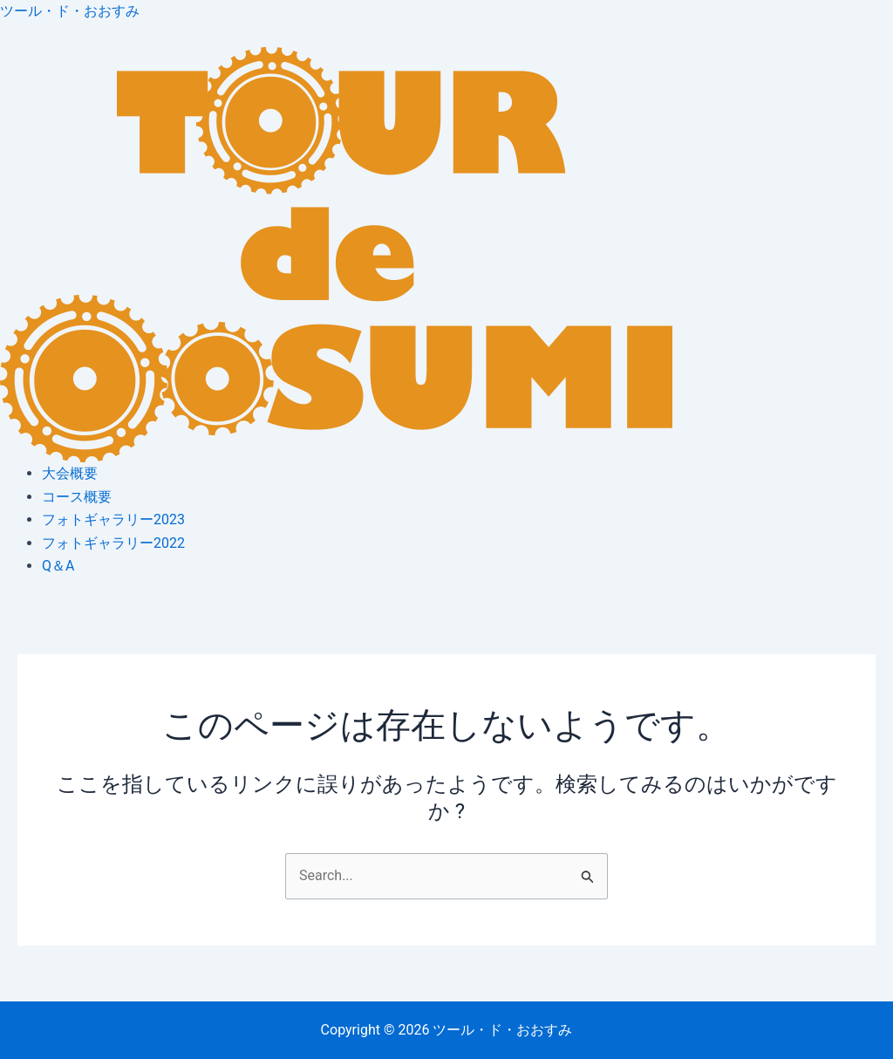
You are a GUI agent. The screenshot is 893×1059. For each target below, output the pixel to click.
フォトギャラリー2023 (113, 519)
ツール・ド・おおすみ (70, 11)
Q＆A (58, 565)
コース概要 (77, 497)
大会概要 (70, 473)
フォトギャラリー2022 (113, 543)
